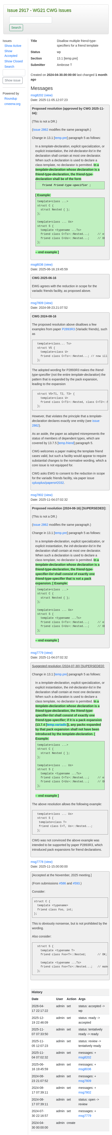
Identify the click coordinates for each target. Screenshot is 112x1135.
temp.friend (66, 443)
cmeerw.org (12, 104)
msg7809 (84, 1081)
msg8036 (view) (42, 265)
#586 (62, 883)
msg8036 (84, 1069)
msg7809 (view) (42, 303)
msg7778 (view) (42, 862)
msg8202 (84, 1057)
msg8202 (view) (42, 95)
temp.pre (61, 138)
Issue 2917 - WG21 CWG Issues (39, 10)
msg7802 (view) (42, 495)
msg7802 (84, 1092)
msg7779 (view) (42, 653)
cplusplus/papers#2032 (48, 483)
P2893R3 (68, 329)
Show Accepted (10, 53)
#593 (76, 883)
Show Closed (13, 61)
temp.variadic (57, 725)
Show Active (12, 45)
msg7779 (84, 1116)
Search (9, 66)
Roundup (10, 98)
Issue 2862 (40, 129)
